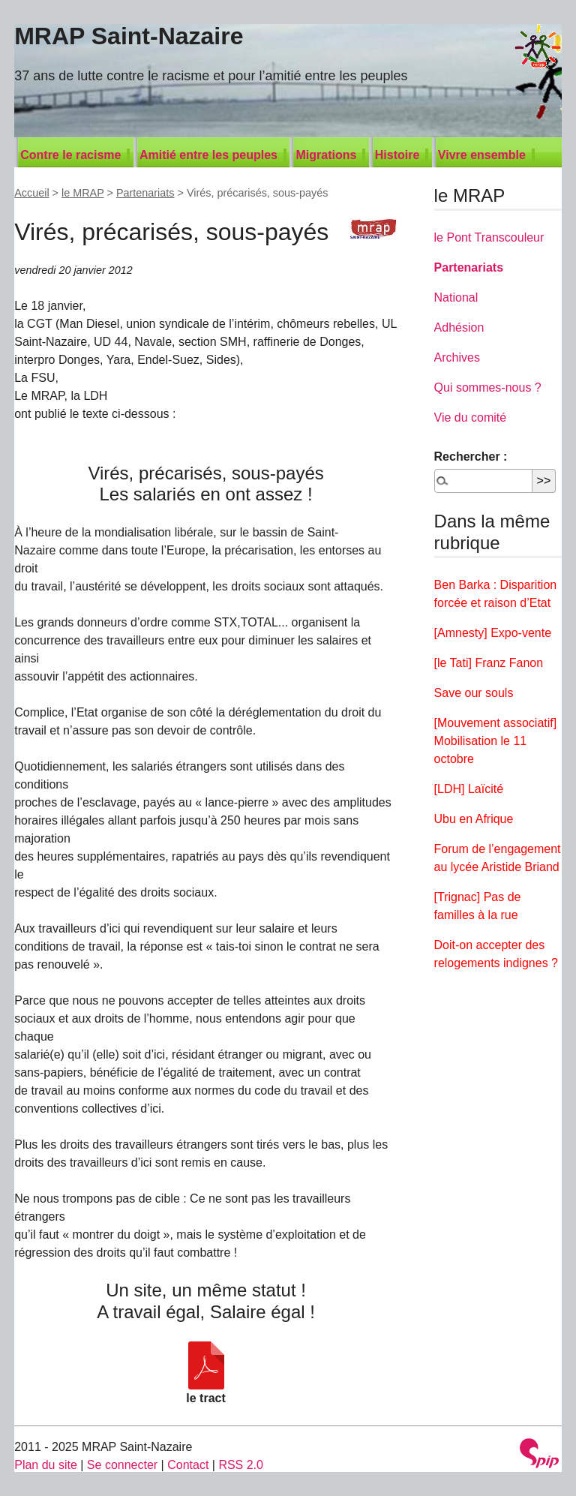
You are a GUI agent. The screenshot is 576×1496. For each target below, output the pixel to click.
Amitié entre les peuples (209, 155)
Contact (187, 1464)
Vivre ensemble (482, 155)
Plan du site (45, 1464)
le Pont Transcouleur (489, 237)
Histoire (397, 155)
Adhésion (459, 327)
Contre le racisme (70, 155)
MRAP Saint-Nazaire (128, 36)
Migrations (326, 155)
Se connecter (122, 1464)
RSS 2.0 (240, 1464)
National (456, 297)
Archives (457, 357)
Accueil (31, 193)
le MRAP (83, 193)
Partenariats (145, 193)
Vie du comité (470, 417)
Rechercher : (471, 456)
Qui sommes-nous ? (488, 387)
